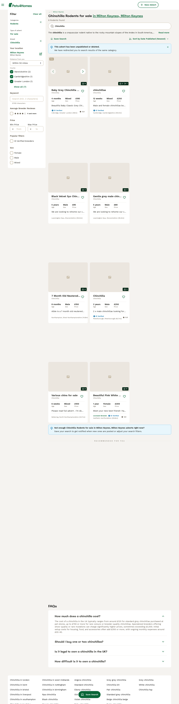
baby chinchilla (81, 689)
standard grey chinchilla (118, 679)
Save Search (58, 86)
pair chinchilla (113, 674)
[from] (19, 242)
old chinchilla (81, 679)
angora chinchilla (82, 665)
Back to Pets (17, 67)
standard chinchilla (83, 670)
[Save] (83, 138)
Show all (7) (20, 200)
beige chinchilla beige (117, 684)
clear (39, 93)
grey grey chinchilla (116, 665)
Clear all (37, 61)
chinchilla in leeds (19, 694)
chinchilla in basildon (20, 689)
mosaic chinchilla (50, 689)
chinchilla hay (145, 674)
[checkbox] (11, 106)
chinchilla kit (113, 670)
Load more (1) (35, 155)
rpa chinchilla (49, 679)
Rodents (15, 73)
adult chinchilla (114, 694)
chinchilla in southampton (23, 684)
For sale (16, 86)
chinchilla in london (19, 665)
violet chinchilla (82, 684)
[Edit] (40, 167)
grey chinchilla (146, 665)
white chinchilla (146, 670)
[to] (37, 242)
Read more (164, 79)
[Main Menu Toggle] (2, 5)
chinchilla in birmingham (54, 674)
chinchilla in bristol (19, 674)
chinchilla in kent (18, 670)
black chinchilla (50, 684)
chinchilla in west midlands (55, 665)
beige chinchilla (114, 689)
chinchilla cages (50, 694)
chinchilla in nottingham (54, 670)
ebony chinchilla (82, 674)
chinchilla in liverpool (20, 679)
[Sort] (149, 85)
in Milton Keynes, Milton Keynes (118, 63)
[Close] (168, 94)
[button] (68, 118)
